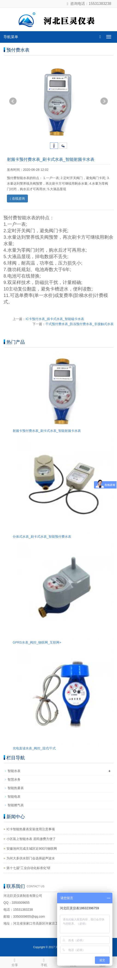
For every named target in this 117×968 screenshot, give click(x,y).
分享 (14, 962)
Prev (13, 101)
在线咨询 (17, 199)
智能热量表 (16, 788)
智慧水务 (14, 779)
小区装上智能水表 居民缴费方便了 (31, 839)
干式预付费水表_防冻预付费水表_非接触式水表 (79, 324)
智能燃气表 (16, 805)
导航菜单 (10, 37)
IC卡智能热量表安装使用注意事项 (30, 829)
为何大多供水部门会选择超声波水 (30, 858)
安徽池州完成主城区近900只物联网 (31, 848)
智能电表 (14, 796)
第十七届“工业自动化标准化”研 (28, 868)
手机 (43, 962)
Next (104, 101)
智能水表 (14, 771)
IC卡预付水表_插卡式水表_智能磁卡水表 (55, 319)
